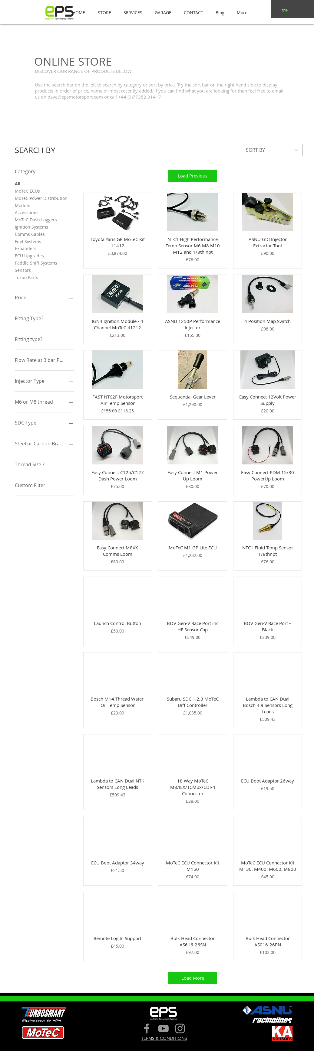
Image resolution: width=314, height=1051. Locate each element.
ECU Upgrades (29, 255)
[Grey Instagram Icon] (180, 1028)
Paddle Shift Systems (36, 262)
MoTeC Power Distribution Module (41, 201)
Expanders (25, 248)
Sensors (23, 270)
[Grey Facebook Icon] (146, 1028)
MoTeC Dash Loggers (36, 219)
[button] (103, 12)
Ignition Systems (31, 226)
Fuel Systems (28, 241)
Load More (192, 978)
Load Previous (192, 176)
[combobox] (272, 150)
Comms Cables (30, 234)
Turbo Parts (26, 277)
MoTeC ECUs (27, 190)
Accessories (26, 212)
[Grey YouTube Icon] (163, 1028)
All (17, 183)
